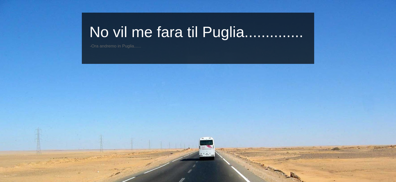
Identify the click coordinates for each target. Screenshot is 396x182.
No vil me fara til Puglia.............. (196, 31)
